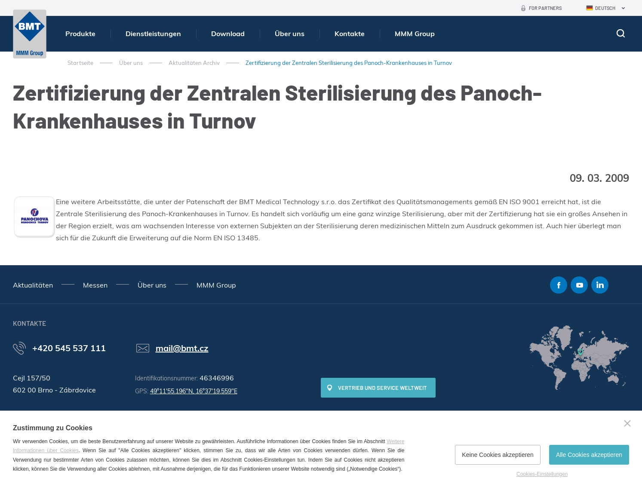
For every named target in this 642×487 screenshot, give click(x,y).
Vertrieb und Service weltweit (382, 387)
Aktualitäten (33, 285)
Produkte (80, 33)
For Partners (545, 8)
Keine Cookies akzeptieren (498, 454)
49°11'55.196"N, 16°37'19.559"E (193, 391)
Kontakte (350, 33)
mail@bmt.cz (182, 348)
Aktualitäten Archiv (194, 62)
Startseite (80, 62)
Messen (95, 285)
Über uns (289, 33)
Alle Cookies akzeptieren (589, 454)
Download (228, 33)
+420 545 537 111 (69, 348)
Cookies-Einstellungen (542, 474)
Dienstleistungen (153, 33)
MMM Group (415, 33)
